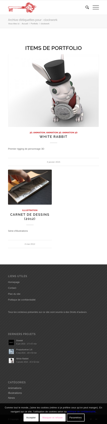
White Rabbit (53, 137)
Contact (12, 288)
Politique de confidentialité (22, 299)
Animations (15, 387)
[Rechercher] (85, 7)
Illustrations (15, 392)
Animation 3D (53, 132)
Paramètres (75, 417)
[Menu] (94, 7)
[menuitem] (85, 7)
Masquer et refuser (52, 417)
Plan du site (14, 294)
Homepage (14, 282)
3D (31, 132)
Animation (39, 132)
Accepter (31, 417)
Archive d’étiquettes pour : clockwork (32, 20)
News (11, 397)
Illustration (29, 210)
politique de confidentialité (81, 411)
